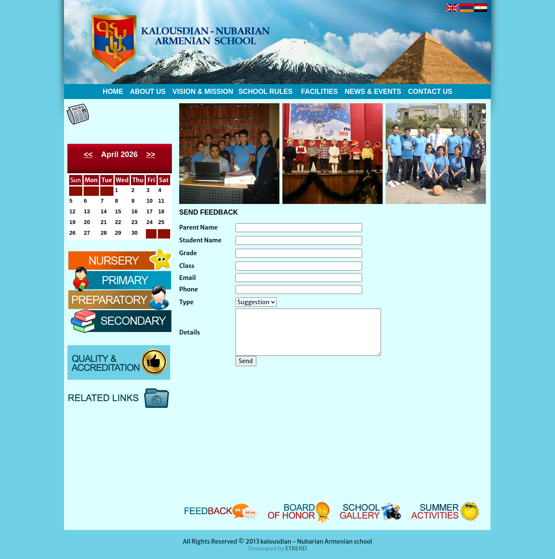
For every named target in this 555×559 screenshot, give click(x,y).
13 (87, 211)
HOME (113, 91)
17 (149, 211)
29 (118, 233)
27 (87, 233)
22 (118, 222)
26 (73, 233)
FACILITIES (319, 91)
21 (104, 222)
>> (150, 154)
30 (134, 233)
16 (134, 211)
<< (88, 154)
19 (73, 222)
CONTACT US (430, 91)
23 (134, 222)
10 (149, 201)
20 (87, 222)
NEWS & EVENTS (373, 91)
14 (104, 211)
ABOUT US (147, 91)
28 (104, 233)
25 (161, 222)
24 (149, 222)
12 (73, 211)
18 (161, 211)
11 (161, 201)
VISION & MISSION (202, 91)
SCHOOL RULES (264, 91)
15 (118, 211)
